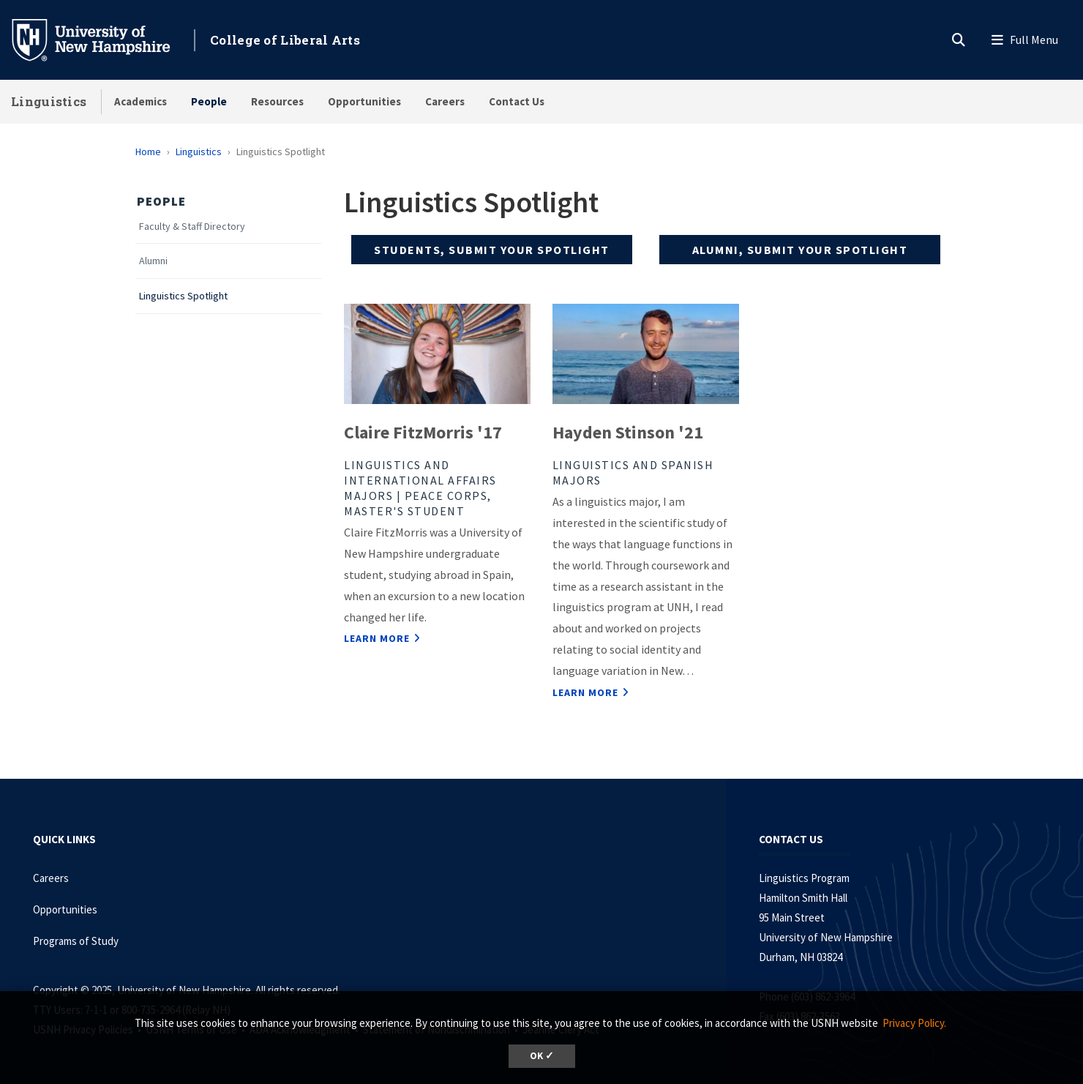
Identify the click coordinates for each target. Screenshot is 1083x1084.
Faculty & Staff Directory (192, 226)
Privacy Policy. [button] (914, 1023)
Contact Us (516, 101)
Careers (445, 101)
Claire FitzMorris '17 (423, 432)
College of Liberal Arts (285, 39)
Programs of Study (77, 941)
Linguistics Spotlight (183, 296)
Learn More (377, 638)
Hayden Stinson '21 (627, 432)
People (209, 101)
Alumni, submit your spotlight (800, 249)
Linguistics (48, 101)
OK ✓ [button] (542, 1056)
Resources (277, 101)
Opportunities (364, 101)
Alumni (153, 261)
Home (148, 151)
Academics (140, 101)
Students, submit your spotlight (492, 249)
